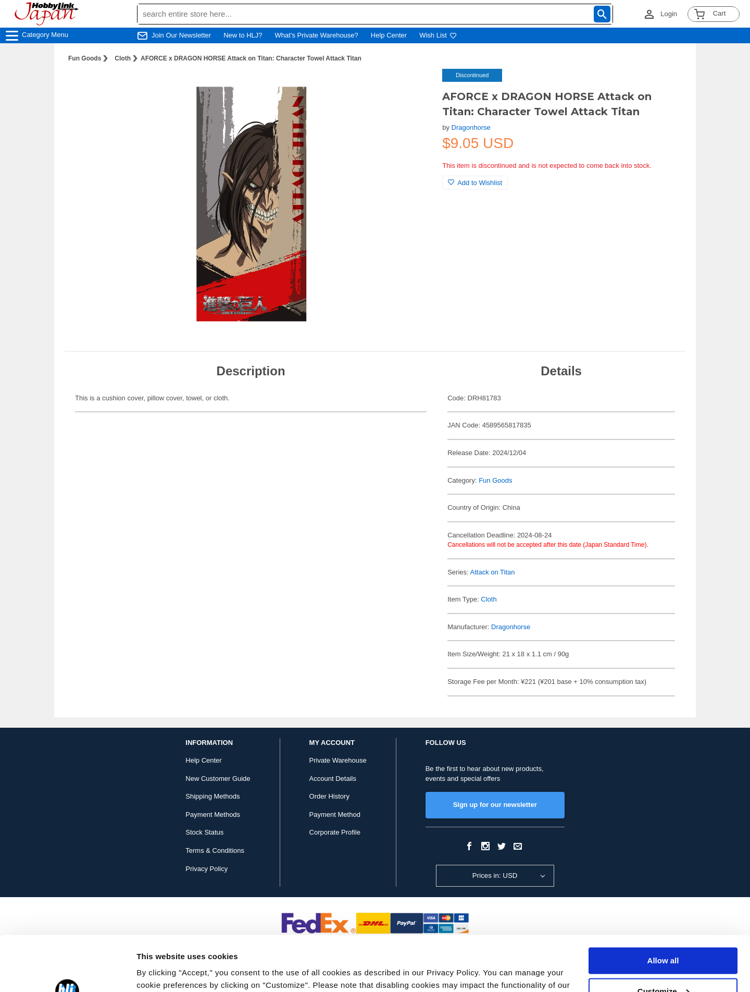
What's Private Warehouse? (316, 35)
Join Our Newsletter (181, 35)
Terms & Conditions (214, 850)
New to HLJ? (242, 35)
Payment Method (334, 814)
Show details (160, 971)
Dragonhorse (471, 127)
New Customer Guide (217, 778)
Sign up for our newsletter (495, 805)
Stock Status (204, 832)
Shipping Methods (212, 796)
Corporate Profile (334, 832)
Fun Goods (84, 58)
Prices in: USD (495, 875)
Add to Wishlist (475, 183)
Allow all (663, 905)
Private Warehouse (338, 760)
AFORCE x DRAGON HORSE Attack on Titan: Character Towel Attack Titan (251, 58)
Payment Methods (212, 814)
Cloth (123, 58)
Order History (329, 796)
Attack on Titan (492, 572)
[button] (413, 87)
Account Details (332, 778)
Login (668, 14)
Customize (664, 936)
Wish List (438, 35)
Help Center (389, 35)
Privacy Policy (206, 869)
